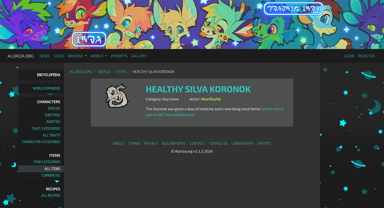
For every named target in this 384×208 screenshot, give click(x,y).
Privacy (151, 143)
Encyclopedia (48, 75)
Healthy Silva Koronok (198, 89)
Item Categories (46, 162)
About (119, 143)
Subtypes (52, 115)
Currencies (50, 175)
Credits (264, 143)
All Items (52, 169)
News (45, 56)
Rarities (53, 122)
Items (121, 71)
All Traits (51, 135)
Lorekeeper (242, 143)
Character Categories (41, 142)
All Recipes (50, 195)
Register (366, 56)
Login (349, 56)
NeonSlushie (211, 99)
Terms (134, 143)
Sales (59, 56)
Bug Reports (174, 143)
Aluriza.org (21, 56)
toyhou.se (218, 143)
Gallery (138, 56)
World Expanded (46, 88)
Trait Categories (46, 128)
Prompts (119, 56)
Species (54, 108)
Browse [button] (76, 56)
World (104, 71)
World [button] (97, 56)
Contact (197, 143)
